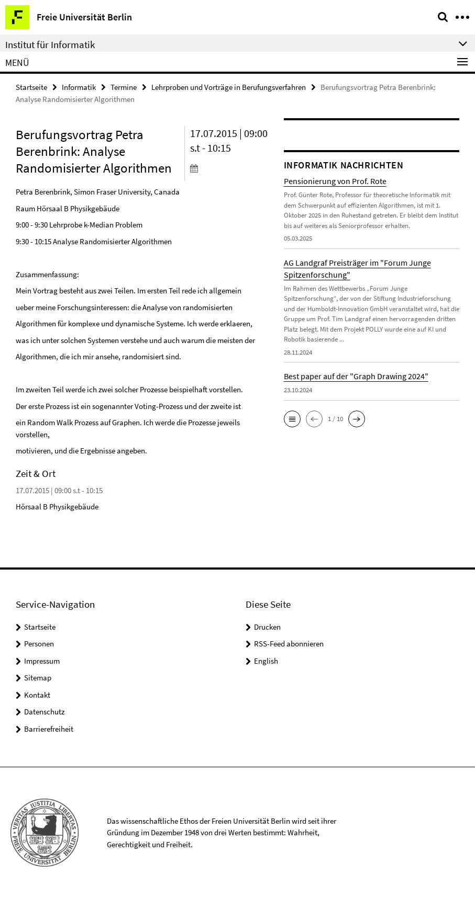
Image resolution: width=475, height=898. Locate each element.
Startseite (31, 87)
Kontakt (37, 695)
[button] (292, 418)
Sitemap (37, 678)
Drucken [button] (267, 627)
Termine (124, 87)
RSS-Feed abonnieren (289, 644)
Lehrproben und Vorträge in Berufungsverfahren (228, 87)
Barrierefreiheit (48, 729)
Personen (39, 644)
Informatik (79, 87)
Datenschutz (44, 712)
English (266, 661)
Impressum (42, 661)
